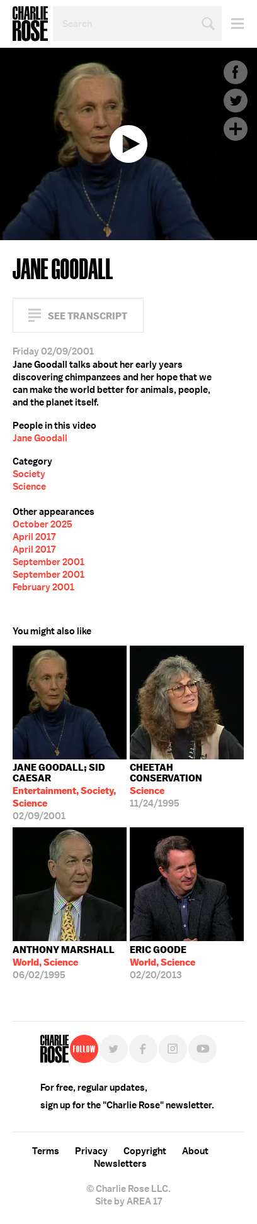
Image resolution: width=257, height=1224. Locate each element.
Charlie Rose (30, 23)
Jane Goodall (40, 438)
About (195, 1151)
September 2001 (48, 562)
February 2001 (43, 587)
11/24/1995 (187, 785)
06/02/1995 (64, 962)
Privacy (91, 1151)
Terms (45, 1151)
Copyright (144, 1151)
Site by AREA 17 (128, 1201)
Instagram (173, 1049)
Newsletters (120, 1163)
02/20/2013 (162, 962)
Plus (236, 129)
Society (29, 474)
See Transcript (87, 316)
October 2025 (42, 524)
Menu (233, 23)
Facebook (236, 72)
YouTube (202, 1049)
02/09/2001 (70, 791)
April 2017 (34, 537)
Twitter (236, 101)
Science (29, 486)
